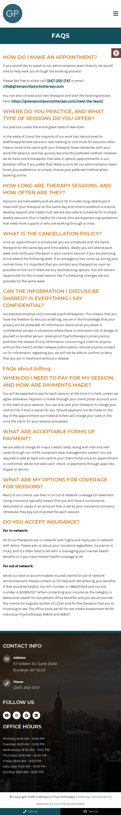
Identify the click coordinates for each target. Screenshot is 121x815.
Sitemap (84, 797)
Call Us (30, 811)
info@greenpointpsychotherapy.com (33, 86)
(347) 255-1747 (58, 81)
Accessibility (102, 797)
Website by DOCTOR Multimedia (60, 804)
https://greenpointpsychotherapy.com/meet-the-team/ (57, 101)
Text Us (91, 811)
